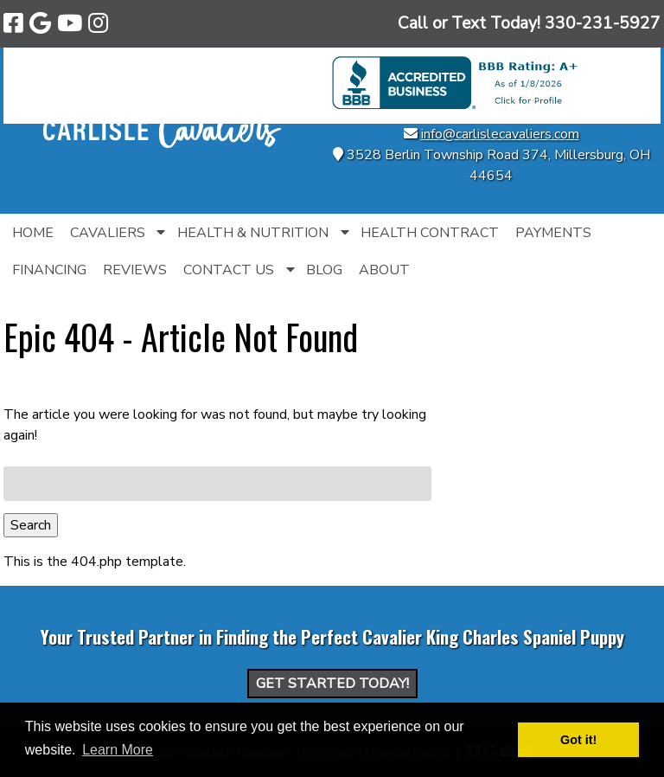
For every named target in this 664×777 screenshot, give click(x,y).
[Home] (162, 143)
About (384, 269)
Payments (553, 232)
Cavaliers (107, 232)
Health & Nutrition (253, 232)
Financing (49, 269)
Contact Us (228, 269)
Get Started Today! (332, 683)
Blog (324, 269)
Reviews (135, 269)
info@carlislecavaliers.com (500, 134)
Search (30, 525)
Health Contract (430, 232)
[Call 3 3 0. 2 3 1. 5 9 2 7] (603, 23)
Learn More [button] (117, 749)
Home (33, 232)
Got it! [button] (578, 740)
